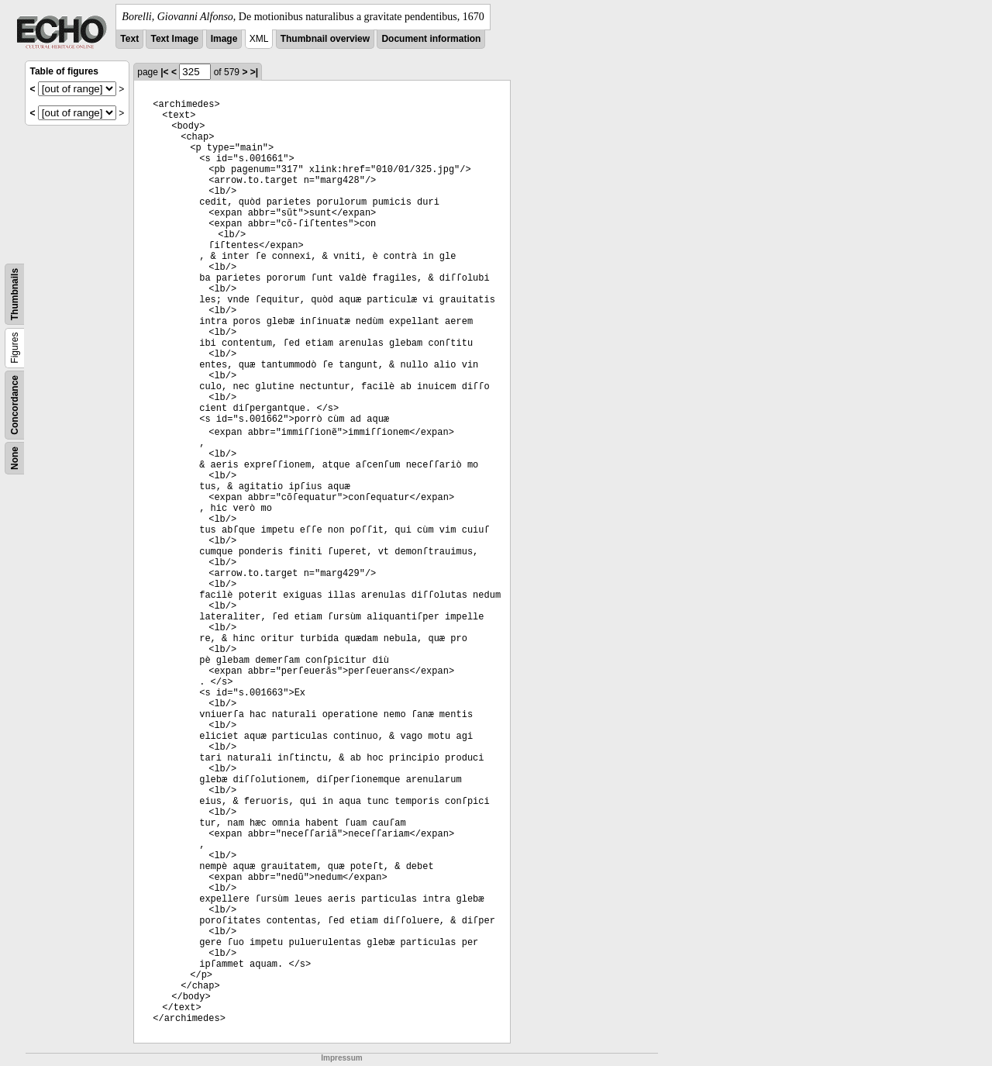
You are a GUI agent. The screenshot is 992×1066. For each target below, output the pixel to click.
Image (224, 38)
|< (164, 72)
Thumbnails (14, 294)
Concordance (14, 405)
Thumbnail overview (325, 38)
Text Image (174, 38)
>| (254, 72)
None (14, 458)
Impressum (341, 1058)
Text (129, 38)
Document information (430, 38)
